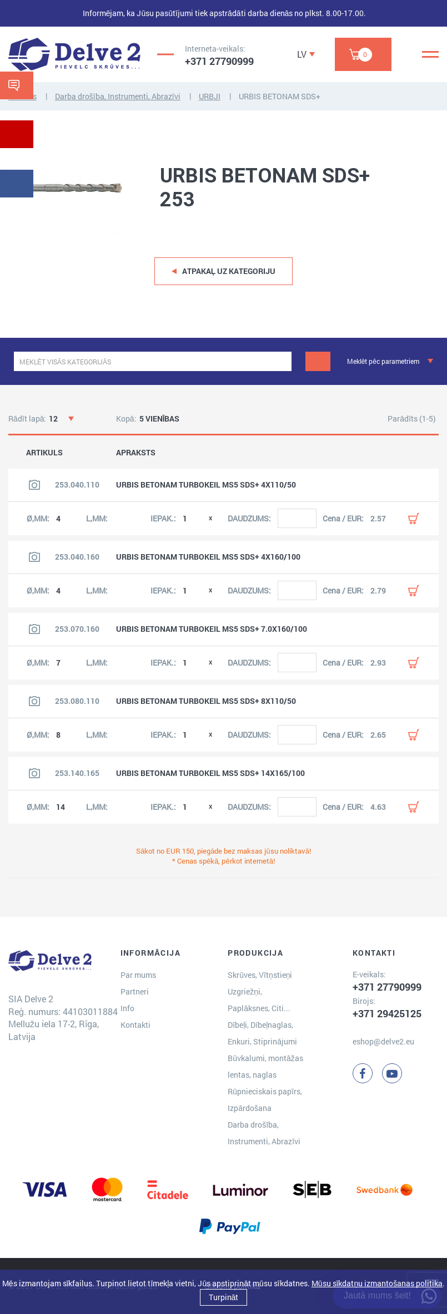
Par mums (138, 975)
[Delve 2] (74, 54)
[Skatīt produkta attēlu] (34, 484)
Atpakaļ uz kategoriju (229, 271)
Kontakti (135, 1024)
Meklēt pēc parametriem (383, 361)
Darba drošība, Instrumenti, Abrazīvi (117, 96)
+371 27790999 (219, 61)
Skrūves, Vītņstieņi (260, 975)
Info (127, 1008)
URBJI (209, 96)
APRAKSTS (135, 453)
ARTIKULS (44, 453)
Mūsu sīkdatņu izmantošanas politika (377, 1283)
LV (302, 54)
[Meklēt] (317, 361)
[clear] (282, 361)
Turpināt (224, 1297)
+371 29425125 (387, 1013)
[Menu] (430, 54)
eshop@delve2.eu (383, 1041)
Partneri (134, 991)
